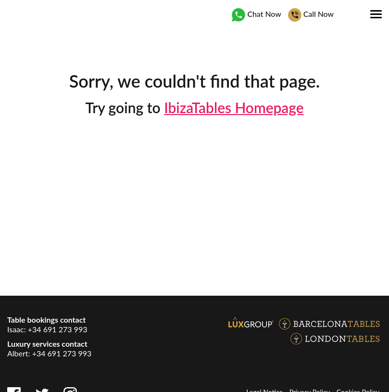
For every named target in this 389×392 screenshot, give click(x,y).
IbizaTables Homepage (233, 107)
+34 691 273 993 (58, 329)
